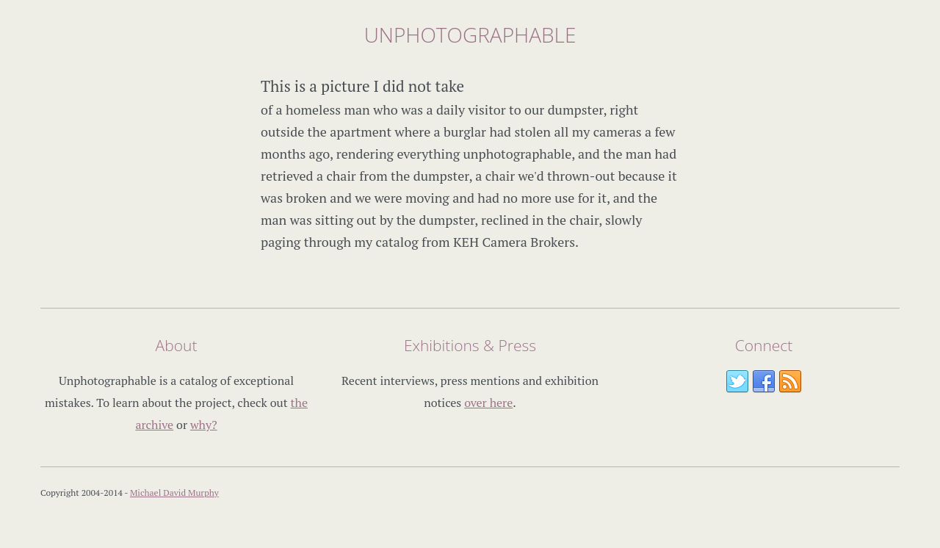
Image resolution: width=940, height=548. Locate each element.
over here (488, 402)
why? (203, 425)
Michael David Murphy (174, 492)
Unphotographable (470, 34)
